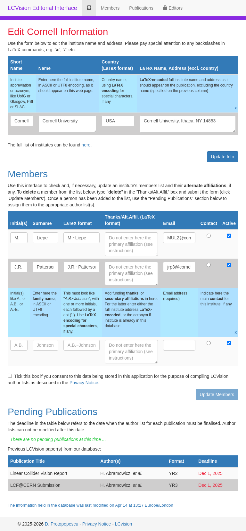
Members (110, 8)
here (85, 144)
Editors (173, 8)
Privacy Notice (84, 382)
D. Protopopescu (61, 524)
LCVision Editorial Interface (42, 8)
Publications (141, 8)
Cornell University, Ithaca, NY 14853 (188, 124)
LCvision (123, 524)
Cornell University (67, 124)
